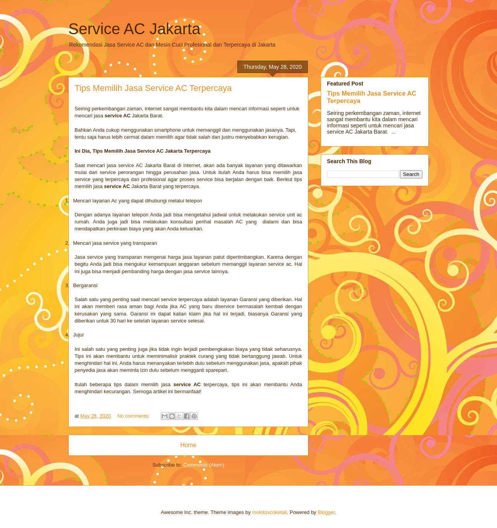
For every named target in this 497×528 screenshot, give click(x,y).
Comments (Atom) (203, 465)
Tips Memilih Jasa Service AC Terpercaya (153, 88)
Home (188, 445)
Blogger (326, 512)
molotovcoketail (269, 512)
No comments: (134, 416)
